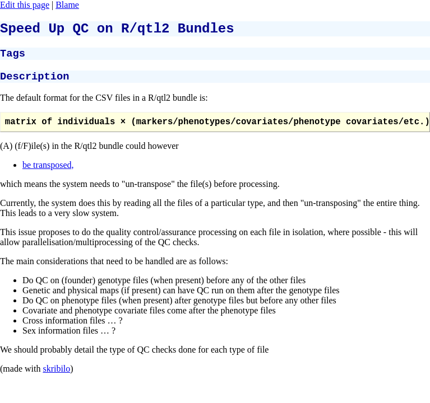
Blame (67, 5)
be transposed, (48, 174)
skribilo (56, 377)
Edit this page (24, 5)
